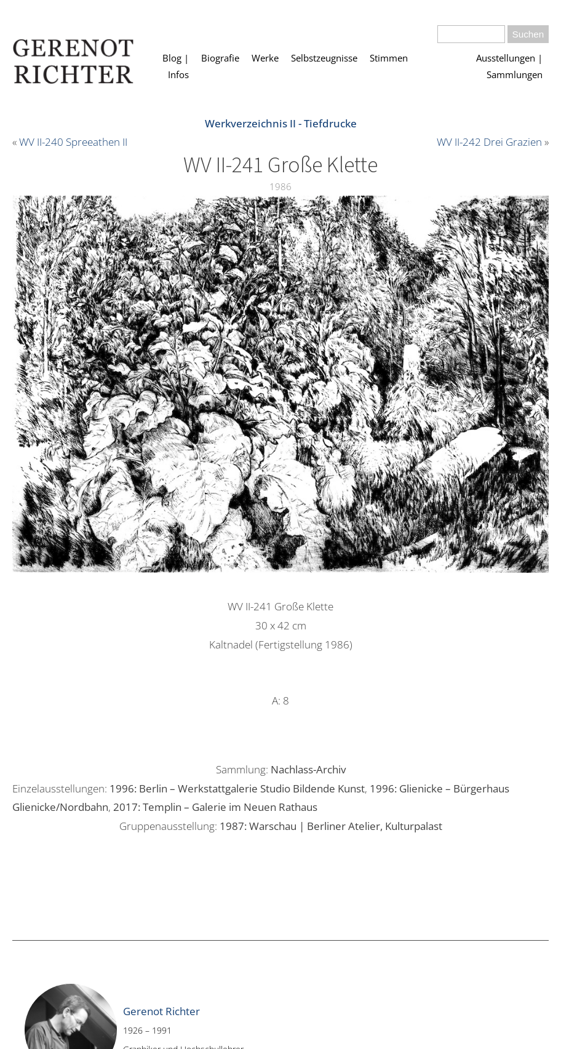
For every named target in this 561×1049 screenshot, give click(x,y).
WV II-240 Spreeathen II (73, 142)
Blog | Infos (175, 66)
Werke (265, 58)
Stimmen (389, 58)
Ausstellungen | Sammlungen (509, 66)
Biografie (220, 58)
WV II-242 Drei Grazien (489, 142)
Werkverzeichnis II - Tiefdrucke (281, 123)
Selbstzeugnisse (324, 58)
